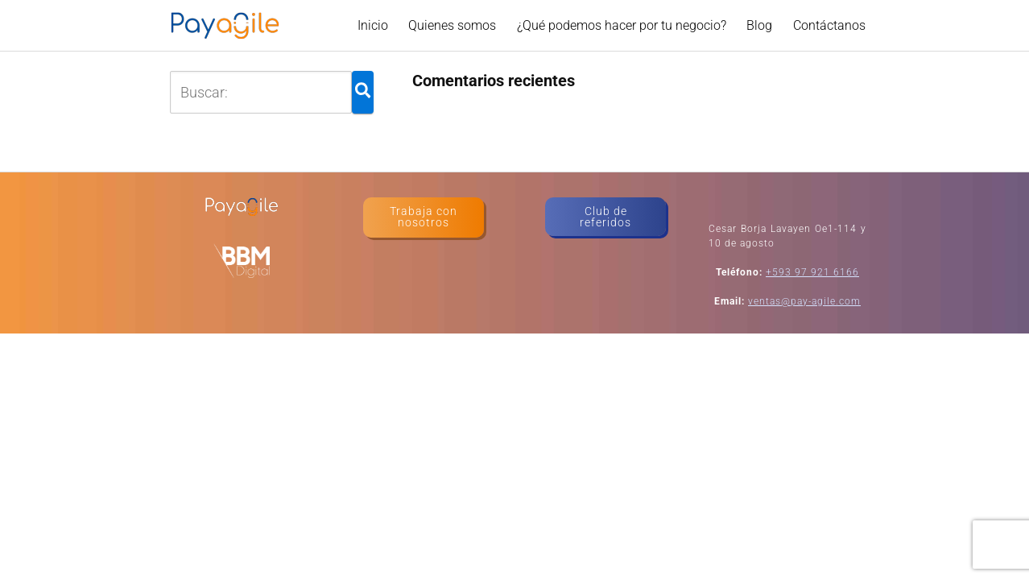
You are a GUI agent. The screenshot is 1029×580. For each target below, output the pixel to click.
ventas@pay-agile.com (804, 301)
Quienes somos (452, 25)
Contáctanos (829, 25)
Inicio (372, 25)
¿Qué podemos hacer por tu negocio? (621, 25)
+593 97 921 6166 (812, 272)
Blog (759, 25)
